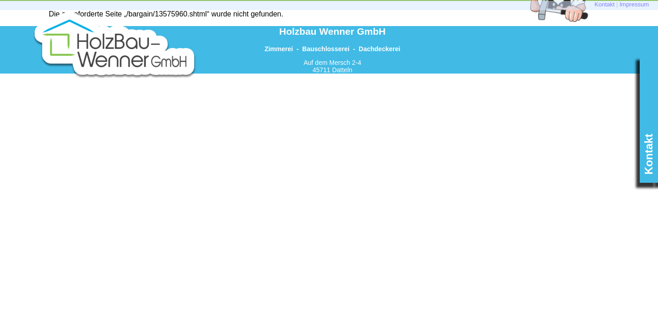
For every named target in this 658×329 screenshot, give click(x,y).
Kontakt (604, 4)
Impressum (634, 4)
